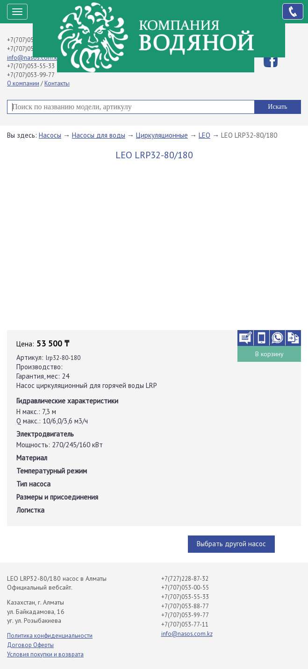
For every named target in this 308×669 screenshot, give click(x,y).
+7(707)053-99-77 (31, 75)
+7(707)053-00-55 (31, 40)
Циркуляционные (162, 135)
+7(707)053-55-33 (31, 66)
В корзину (269, 354)
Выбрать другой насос (231, 543)
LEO (204, 135)
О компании (23, 83)
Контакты (57, 83)
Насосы (50, 135)
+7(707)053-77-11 (184, 624)
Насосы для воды (98, 135)
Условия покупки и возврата (45, 654)
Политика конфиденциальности (50, 636)
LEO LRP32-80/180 (249, 135)
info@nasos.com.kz (33, 58)
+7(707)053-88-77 (31, 49)
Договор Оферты (30, 645)
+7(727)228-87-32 (184, 579)
